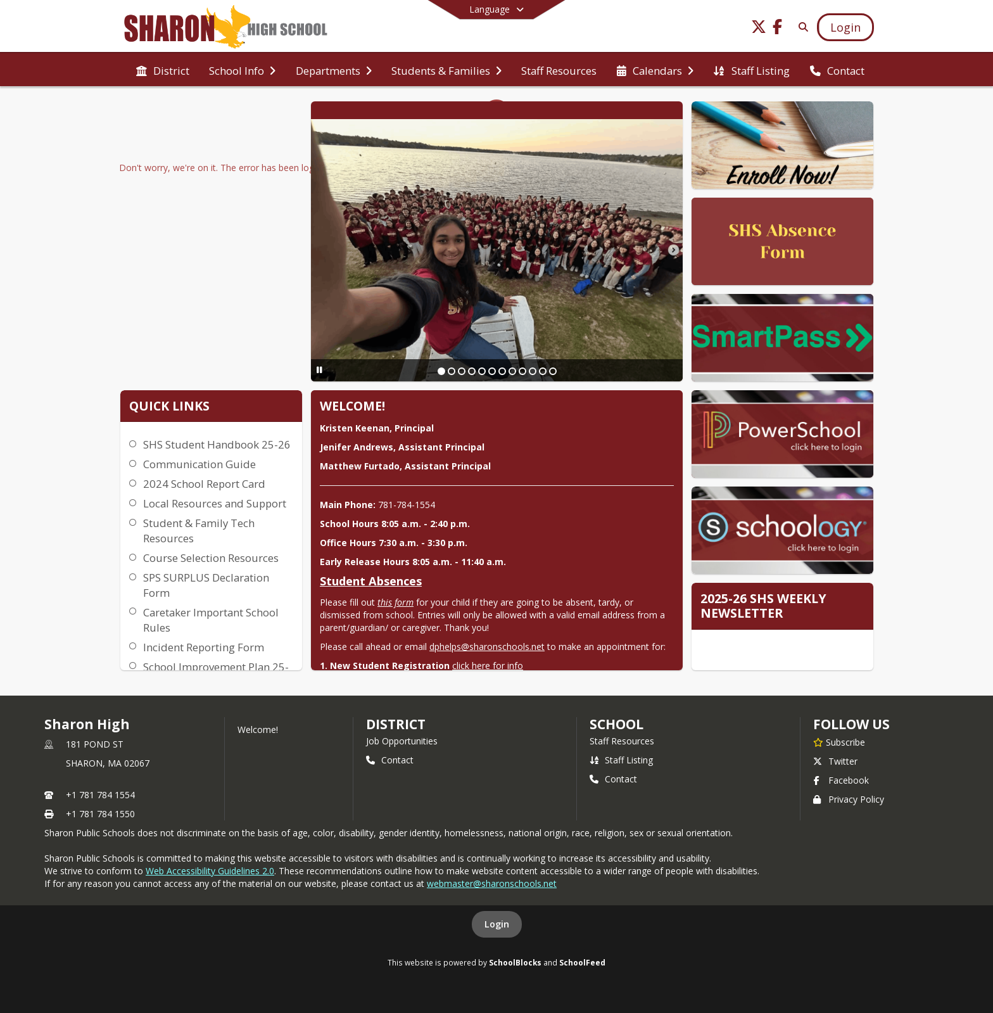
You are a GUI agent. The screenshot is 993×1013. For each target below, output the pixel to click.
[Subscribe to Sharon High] (839, 742)
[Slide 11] (543, 371)
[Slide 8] (512, 371)
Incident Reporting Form (203, 647)
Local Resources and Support (214, 503)
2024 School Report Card (204, 483)
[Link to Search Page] (801, 27)
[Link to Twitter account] (758, 29)
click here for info (487, 665)
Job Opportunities (402, 741)
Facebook (841, 780)
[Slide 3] (461, 371)
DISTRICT (396, 724)
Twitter (835, 761)
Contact (390, 760)
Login (496, 924)
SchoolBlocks (515, 962)
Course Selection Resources (211, 558)
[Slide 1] (441, 371)
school (616, 724)
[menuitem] (163, 69)
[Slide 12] (553, 371)
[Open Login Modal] (845, 27)
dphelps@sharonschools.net (487, 646)
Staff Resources (622, 741)
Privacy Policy (848, 799)
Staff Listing (621, 760)
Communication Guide (199, 464)
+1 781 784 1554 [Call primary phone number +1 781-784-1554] (100, 795)
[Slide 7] (502, 371)
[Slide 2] (451, 371)
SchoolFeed (582, 962)
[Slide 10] (532, 371)
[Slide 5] (482, 371)
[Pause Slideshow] (319, 370)
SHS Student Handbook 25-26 (217, 444)
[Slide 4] (472, 371)
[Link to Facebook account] (777, 29)
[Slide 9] (522, 371)
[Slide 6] (492, 371)
